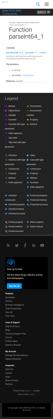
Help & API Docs (12, 326)
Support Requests (13, 359)
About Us (9, 369)
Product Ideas (11, 341)
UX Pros (8, 301)
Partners (9, 384)
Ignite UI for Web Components (11, 12)
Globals (12, 22)
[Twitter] (17, 245)
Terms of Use (23, 394)
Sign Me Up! (14, 286)
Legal (7, 377)
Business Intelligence (14, 305)
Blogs (7, 330)
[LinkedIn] (33, 245)
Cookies (36, 391)
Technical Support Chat (15, 334)
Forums (8, 337)
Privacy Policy (18, 391)
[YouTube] (42, 245)
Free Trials (9, 316)
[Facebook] (25, 245)
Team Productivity (13, 308)
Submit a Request (13, 345)
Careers (8, 373)
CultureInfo (28, 75)
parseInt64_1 (21, 25)
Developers (10, 297)
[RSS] (8, 245)
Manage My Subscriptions (16, 355)
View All (8, 312)
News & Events (11, 380)
